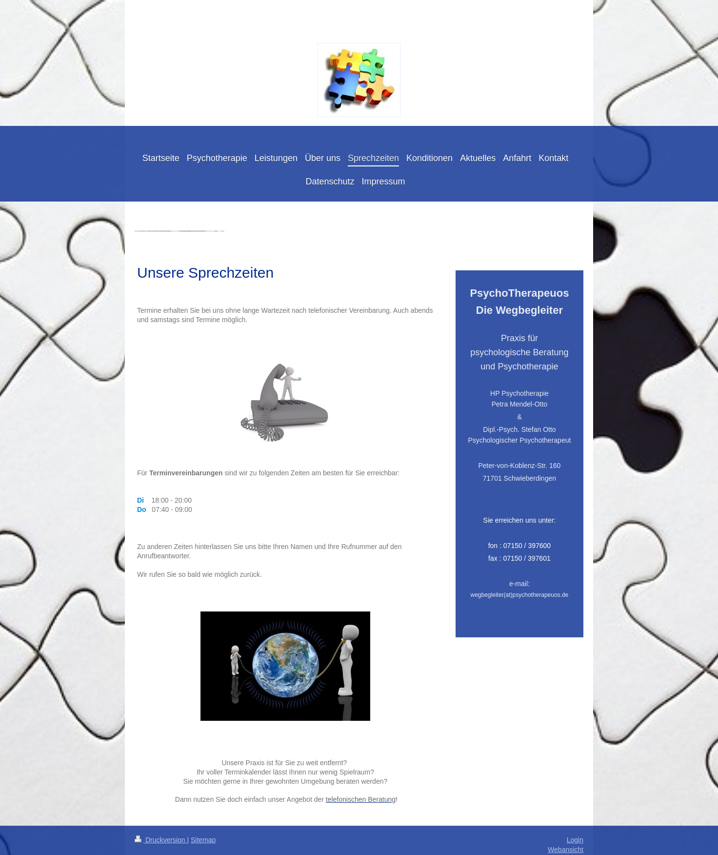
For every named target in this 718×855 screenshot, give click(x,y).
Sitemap (203, 840)
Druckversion (161, 840)
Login (575, 840)
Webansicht (565, 850)
